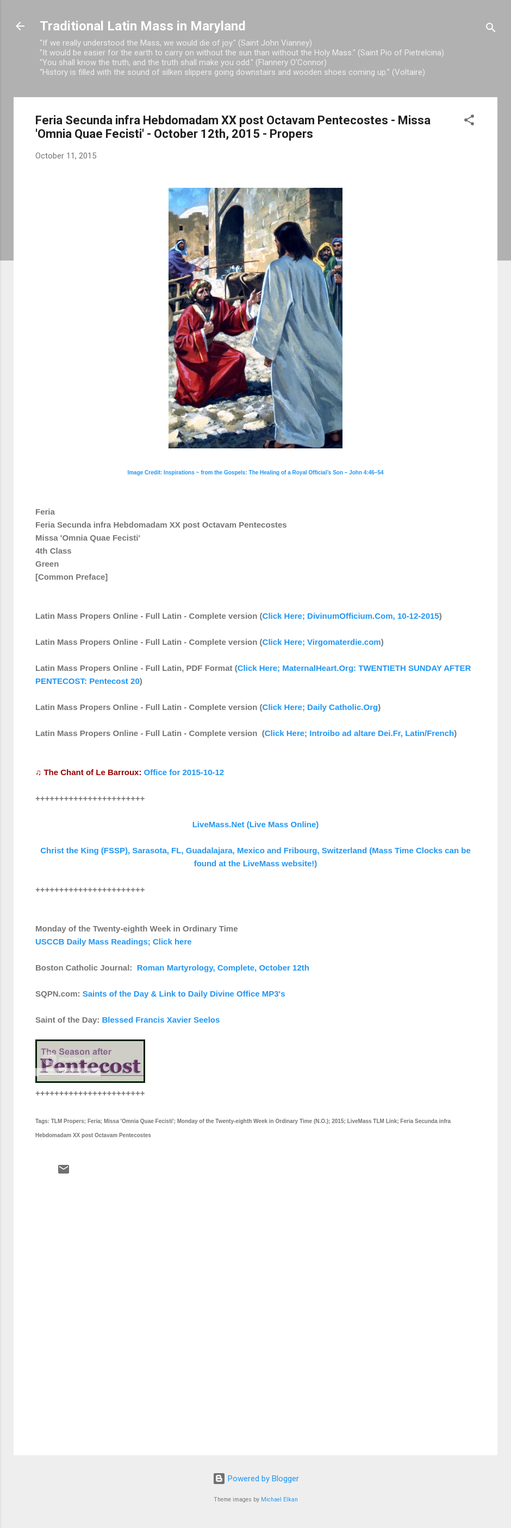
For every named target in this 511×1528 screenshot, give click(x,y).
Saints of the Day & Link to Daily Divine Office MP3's (184, 993)
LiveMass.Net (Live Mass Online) (255, 824)
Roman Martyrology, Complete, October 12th (223, 967)
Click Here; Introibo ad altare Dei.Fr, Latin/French (359, 733)
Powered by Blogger (256, 1478)
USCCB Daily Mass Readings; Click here (113, 941)
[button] (469, 121)
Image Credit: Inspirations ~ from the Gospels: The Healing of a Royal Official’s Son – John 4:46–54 (255, 472)
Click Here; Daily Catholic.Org (320, 707)
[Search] (490, 29)
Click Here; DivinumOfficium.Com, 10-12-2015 (351, 615)
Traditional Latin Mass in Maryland (143, 26)
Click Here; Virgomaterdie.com (322, 641)
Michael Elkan (279, 1499)
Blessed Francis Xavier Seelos (161, 1019)
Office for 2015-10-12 (184, 772)
